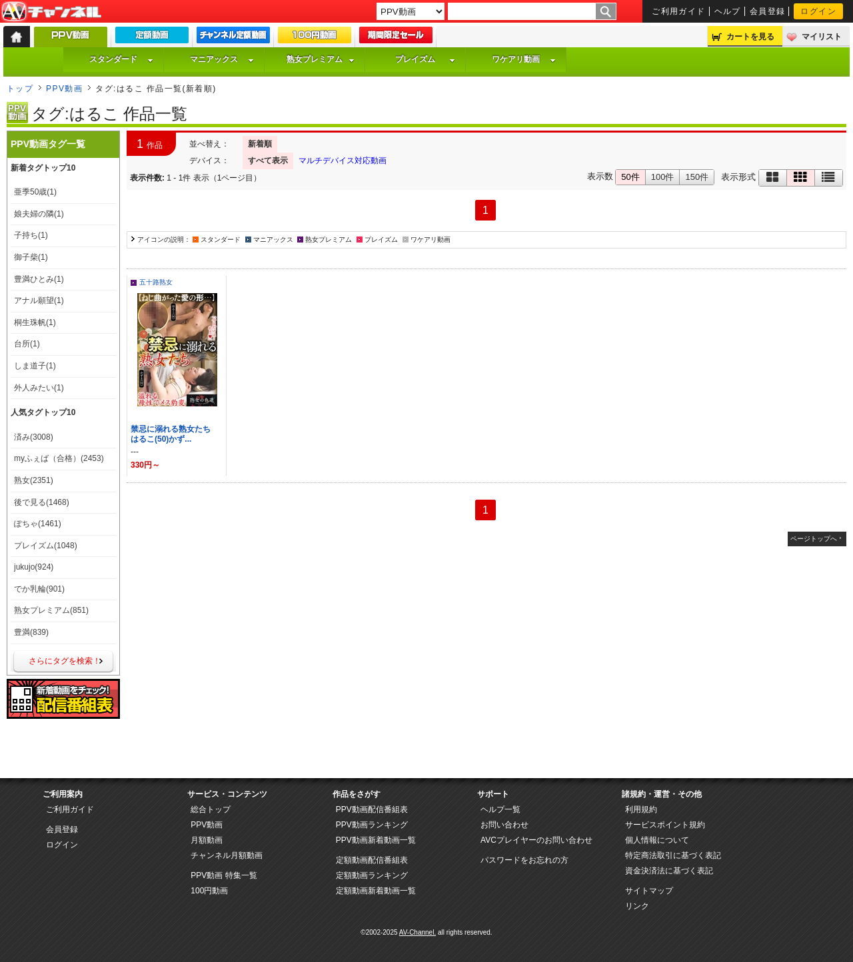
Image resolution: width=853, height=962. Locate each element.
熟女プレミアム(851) (51, 610)
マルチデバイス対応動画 (343, 160)
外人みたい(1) (39, 387)
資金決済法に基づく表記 (669, 870)
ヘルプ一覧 (500, 809)
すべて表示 (268, 160)
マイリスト (822, 36)
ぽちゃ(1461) (37, 523)
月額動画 (207, 840)
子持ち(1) (31, 235)
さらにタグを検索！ (65, 661)
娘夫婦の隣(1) (39, 214)
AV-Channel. (417, 932)
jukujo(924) (33, 567)
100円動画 (209, 890)
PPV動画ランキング (372, 824)
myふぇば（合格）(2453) (59, 458)
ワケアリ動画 (524, 59)
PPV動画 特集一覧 (224, 875)
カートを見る (750, 36)
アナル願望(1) (39, 300)
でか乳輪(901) (39, 589)
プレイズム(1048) (45, 545)
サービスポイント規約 (665, 824)
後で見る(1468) (41, 502)
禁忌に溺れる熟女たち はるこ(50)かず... (175, 434)
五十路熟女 (156, 282)
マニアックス (222, 59)
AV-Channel (51, 12)
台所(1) (27, 343)
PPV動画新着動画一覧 (376, 840)
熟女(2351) (33, 480)
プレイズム (425, 59)
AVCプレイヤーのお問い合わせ (536, 840)
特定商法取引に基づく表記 (673, 855)
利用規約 (641, 809)
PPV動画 (64, 88)
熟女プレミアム (321, 59)
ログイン (818, 11)
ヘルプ (727, 11)
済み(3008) (33, 437)
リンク (637, 906)
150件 (696, 177)
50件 (630, 177)
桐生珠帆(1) (35, 322)
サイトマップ (649, 890)
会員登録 (768, 11)
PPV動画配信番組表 (372, 809)
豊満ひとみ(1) (39, 279)
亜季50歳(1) (35, 192)
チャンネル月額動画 (227, 855)
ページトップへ (813, 538)
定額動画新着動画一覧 (376, 890)
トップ (20, 88)
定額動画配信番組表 (372, 860)
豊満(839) (31, 632)
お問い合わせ (504, 824)
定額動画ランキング (372, 875)
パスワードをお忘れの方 (524, 860)
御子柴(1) (31, 257)
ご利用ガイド (679, 11)
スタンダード (121, 59)
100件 (662, 177)
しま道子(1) (35, 365)
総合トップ (211, 809)
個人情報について (657, 840)
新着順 (260, 144)
